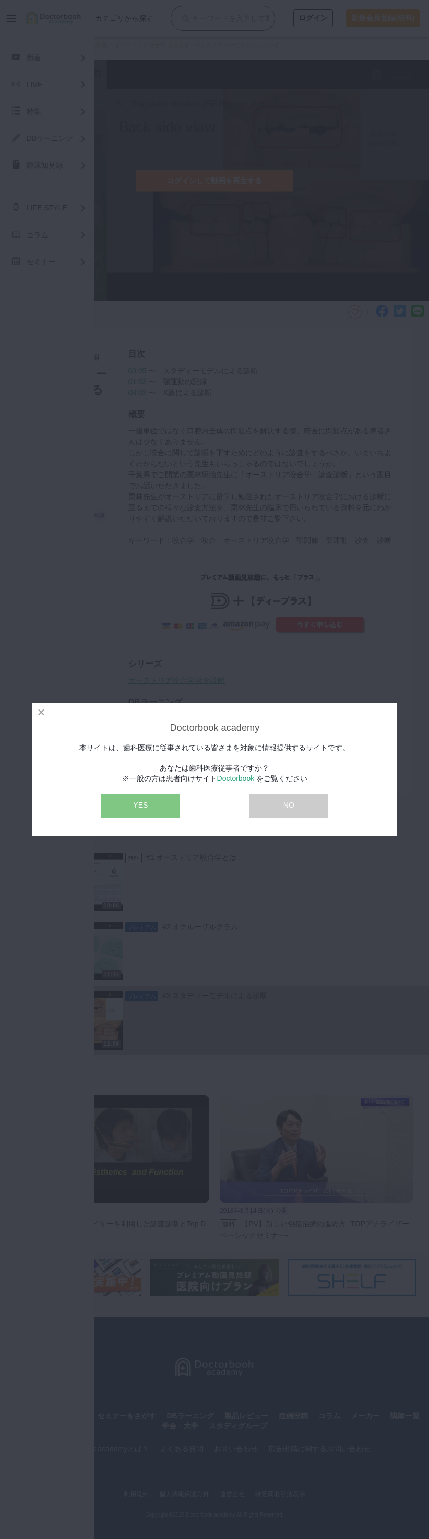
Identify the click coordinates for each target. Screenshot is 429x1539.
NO (288, 805)
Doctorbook (236, 778)
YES (140, 805)
